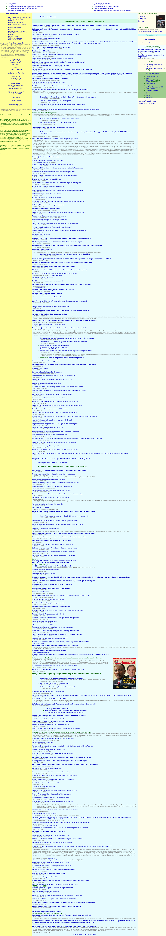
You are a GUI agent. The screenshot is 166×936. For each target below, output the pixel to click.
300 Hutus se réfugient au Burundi (43, 786)
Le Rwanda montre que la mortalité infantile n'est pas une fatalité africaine (59, 62)
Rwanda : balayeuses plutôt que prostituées (47, 446)
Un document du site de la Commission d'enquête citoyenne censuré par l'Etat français (64, 926)
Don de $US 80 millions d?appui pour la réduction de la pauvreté (54, 899)
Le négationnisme (14, 5)
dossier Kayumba (43, 162)
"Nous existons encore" (16, 92)
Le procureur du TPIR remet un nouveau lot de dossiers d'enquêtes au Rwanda (59, 390)
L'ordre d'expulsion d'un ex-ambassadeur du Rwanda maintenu (53, 552)
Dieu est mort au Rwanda (40, 508)
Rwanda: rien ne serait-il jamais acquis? (46, 208)
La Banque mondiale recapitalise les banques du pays (50, 862)
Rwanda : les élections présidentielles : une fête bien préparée (53, 172)
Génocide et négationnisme (42, 249)
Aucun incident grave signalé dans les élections (48, 186)
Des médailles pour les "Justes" (43, 277)
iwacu (148, 95)
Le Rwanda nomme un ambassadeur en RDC (48, 873)
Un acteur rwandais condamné (42, 742)
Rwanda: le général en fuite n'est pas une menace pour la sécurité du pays (57, 524)
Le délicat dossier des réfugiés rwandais (45, 783)
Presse (148, 82)
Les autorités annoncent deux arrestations (54, 345)
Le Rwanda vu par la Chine (155, 87)
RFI (147, 92)
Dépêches (149, 80)
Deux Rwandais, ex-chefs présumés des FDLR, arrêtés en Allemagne (55, 431)
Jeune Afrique (150, 83)
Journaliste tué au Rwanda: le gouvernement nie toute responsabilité (63, 342)
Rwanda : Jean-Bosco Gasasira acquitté (46, 38)
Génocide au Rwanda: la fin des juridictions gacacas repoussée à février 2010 (60, 642)
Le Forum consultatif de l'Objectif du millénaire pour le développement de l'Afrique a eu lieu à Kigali (65, 109)
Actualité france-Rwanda (40, 592)
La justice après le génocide (103, 8)
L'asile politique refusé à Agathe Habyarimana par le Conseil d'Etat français (59, 761)
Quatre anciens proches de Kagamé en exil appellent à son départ (62, 104)
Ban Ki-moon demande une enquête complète (48, 281)
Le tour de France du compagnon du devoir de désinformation (53, 738)
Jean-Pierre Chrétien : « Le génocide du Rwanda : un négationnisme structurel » (61, 238)
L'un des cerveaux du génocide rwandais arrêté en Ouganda (52, 772)
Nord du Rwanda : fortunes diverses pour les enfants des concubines (55, 34)
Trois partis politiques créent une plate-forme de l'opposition (52, 544)
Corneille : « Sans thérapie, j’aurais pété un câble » (49, 603)
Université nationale (15, 38)
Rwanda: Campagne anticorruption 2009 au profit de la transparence (55, 618)
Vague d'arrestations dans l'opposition (46, 361)
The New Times (151, 75)
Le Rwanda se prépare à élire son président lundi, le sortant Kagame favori (57, 190)
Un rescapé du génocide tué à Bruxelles (46, 911)
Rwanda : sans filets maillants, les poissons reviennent (50, 798)
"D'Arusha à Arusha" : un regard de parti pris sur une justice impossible (56, 631)
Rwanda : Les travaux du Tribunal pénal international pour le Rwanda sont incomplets (61, 822)
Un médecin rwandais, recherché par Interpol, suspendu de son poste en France (61, 757)
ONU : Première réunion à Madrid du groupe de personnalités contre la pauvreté (59, 270)
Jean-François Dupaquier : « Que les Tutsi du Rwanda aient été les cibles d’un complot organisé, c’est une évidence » (75, 25)
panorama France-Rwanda (147, 101)
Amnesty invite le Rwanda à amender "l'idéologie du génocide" (55, 139)
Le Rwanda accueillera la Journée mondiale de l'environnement (55, 548)
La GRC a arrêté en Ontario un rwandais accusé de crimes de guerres (56, 728)
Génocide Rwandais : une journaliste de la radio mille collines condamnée (57, 634)
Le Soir (148, 85)
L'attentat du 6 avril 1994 (16, 10)
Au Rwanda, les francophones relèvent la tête (47, 504)
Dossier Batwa (13, 36)
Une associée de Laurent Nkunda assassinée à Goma (58, 122)
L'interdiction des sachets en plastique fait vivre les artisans (52, 842)
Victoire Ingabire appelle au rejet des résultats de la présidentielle (54, 175)
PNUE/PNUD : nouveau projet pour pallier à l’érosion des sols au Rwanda (57, 55)
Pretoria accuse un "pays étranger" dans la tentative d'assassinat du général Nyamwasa (64, 320)
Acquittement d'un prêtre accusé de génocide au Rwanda (53, 721)
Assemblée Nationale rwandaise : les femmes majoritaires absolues (151, 50)
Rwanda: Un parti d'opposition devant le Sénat (48, 614)
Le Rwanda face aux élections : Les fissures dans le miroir (52, 486)
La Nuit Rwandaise (152, 73)
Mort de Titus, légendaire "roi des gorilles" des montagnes (51, 794)
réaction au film (16, 78)
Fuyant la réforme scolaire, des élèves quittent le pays (50, 835)
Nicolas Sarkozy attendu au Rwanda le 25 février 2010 (51, 540)
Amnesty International (15, 26)
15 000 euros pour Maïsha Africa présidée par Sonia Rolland (52, 753)
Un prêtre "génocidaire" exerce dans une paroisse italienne (53, 869)
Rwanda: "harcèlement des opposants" (45, 570)
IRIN (147, 78)
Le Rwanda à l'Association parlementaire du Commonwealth (52, 58)
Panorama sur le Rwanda (146, 103)
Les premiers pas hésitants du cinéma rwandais (48, 479)
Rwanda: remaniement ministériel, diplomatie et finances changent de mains (58, 669)
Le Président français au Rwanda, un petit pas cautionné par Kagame (55, 483)
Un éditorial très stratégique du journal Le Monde (50, 78)
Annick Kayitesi (16, 94)
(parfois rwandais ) (16, 62)
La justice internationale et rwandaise (150, 43)
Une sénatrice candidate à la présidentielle (46, 383)
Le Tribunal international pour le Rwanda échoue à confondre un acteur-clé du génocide (64, 704)
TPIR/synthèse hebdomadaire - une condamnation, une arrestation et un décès (61, 310)
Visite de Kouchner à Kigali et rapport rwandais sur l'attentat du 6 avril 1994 (57, 610)
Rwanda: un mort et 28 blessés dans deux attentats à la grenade (54, 442)
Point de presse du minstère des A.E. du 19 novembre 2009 (49, 719)
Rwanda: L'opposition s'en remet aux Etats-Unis (48, 398)
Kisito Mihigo (16, 97)
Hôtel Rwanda (16, 101)
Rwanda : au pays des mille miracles (44, 621)
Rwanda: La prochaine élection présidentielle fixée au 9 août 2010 (54, 790)
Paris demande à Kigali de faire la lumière (54, 349)
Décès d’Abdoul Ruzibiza (41, 51)
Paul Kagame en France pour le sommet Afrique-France (51, 409)
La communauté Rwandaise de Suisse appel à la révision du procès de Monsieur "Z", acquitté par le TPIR (70, 654)
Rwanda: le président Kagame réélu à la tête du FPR (50, 638)
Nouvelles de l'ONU (152, 76)
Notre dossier (15, 83)
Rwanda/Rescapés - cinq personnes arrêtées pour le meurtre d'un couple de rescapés (61, 595)
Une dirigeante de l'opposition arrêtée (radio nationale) (50, 497)
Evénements (16, 59)
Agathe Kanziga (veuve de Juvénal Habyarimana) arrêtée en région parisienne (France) (63, 533)
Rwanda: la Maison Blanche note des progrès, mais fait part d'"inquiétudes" (57, 168)
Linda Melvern (151, 89)
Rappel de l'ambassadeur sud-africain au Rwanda (49, 216)
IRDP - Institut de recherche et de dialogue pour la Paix (19, 18)
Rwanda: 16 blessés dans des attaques (45, 528)
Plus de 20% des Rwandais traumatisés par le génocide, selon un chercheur (60, 470)
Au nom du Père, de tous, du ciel (12, 43)
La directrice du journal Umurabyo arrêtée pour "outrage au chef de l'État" (65, 254)
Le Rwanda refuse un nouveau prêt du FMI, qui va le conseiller (53, 376)
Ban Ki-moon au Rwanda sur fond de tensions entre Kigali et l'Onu (54, 86)
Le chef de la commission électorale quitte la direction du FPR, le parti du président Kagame (63, 581)
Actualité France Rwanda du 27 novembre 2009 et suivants (61, 678)
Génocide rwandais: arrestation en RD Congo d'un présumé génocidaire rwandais (60, 828)
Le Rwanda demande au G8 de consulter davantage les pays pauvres (57, 839)
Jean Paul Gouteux (15, 69)
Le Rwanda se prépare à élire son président (47, 194)
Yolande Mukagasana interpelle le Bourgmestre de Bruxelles (52, 420)
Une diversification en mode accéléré (43, 625)
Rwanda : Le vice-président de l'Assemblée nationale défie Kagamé (55, 401)
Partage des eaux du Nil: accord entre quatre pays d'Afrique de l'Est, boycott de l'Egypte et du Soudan (67, 438)
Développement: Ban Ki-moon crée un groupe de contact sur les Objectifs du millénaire (64, 364)
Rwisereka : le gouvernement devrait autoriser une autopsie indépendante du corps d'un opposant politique (71, 259)
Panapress (149, 97)
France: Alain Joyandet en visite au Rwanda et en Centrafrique (53, 474)
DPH (10, 29)
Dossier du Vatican (14, 28)
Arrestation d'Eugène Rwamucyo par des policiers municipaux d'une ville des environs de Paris (64, 416)
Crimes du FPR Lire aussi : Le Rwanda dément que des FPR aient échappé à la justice (52, 859)
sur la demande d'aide (16, 85)
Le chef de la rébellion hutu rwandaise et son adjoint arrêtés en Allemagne (59, 715)
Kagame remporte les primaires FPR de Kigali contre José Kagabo (54, 424)
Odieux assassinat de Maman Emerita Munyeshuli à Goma (60, 119)
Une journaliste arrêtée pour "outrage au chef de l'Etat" (50, 307)
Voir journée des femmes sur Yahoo (10, 154)
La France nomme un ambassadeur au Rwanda (49, 650)
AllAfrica (148, 94)
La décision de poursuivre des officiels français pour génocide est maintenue (60, 880)
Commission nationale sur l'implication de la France (25, 7)
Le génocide (12, 3)
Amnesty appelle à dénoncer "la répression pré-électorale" (52, 227)
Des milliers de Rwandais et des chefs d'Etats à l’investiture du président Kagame (68, 97)
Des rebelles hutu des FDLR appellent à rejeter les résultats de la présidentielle (59, 231)
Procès (15, 68)
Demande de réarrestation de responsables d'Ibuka (49, 435)
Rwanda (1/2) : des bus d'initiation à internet (47, 157)
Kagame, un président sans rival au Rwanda (47, 197)
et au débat (16, 80)
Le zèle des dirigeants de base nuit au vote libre (48, 82)
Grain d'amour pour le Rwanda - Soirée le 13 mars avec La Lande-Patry (64, 516)
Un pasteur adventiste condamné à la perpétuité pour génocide (53, 555)
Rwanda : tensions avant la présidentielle (47, 293)
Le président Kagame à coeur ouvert (44, 813)
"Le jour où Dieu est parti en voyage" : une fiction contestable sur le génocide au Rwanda (62, 746)
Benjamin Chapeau (15, 104)
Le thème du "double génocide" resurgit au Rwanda (51, 588)
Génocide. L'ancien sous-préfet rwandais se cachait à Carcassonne (55, 223)
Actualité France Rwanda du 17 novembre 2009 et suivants (53, 699)
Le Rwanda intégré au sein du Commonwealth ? (48, 691)
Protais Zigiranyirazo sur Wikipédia (56, 709)
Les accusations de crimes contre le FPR (108, 7)
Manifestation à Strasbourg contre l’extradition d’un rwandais (52, 801)
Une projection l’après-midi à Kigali (44, 573)
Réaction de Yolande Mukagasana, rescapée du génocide (65, 710)
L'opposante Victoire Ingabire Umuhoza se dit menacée (52, 584)
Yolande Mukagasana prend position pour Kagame (49, 220)
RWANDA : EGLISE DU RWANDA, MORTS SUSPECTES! (52, 379)
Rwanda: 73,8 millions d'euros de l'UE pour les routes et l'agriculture (55, 449)
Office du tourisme (14, 40)
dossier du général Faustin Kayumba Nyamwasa (66, 358)
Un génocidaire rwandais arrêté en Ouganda (47, 768)
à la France (16, 87)
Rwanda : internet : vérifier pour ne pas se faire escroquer (51, 866)
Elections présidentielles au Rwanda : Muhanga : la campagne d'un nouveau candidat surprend (67, 245)
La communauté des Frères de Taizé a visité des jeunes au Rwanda (55, 810)
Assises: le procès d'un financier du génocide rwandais (50, 725)
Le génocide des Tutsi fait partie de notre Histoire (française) (61, 458)
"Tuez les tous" (16, 76)
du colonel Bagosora (16, 88)
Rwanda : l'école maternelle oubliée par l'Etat (47, 427)
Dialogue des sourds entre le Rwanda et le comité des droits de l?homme (57, 895)
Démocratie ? (98, 5)
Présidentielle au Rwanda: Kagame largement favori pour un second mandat (58, 201)
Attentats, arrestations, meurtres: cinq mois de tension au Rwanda (54, 273)
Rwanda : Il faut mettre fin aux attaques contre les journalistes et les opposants (67, 338)
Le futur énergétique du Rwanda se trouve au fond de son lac (53, 164)
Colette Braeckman (152, 90)
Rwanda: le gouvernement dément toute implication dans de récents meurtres (58, 212)
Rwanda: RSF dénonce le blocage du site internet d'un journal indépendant (57, 387)
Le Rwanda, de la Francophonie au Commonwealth (57, 687)
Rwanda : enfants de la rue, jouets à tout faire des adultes (53, 290)
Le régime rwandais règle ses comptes (53, 347)
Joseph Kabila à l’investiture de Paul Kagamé (55, 101)
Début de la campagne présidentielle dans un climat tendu (53, 266)
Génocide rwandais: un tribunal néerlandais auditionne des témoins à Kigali (57, 494)
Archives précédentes (48, 17)
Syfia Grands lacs (150, 39)
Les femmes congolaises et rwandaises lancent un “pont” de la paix (55, 521)
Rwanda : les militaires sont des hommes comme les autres (52, 627)
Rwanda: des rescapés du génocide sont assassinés (51, 606)
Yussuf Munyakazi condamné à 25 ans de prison (48, 324)
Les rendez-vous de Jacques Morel (150, 31)
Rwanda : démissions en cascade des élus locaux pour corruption (54, 666)
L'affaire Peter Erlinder (40, 368)
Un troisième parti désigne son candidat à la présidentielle (52, 394)
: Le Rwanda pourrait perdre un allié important (54, 775)
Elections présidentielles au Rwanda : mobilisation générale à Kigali (57, 242)
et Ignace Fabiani (16, 106)
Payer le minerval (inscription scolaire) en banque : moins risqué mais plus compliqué (63, 511)
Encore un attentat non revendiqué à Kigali (46, 179)
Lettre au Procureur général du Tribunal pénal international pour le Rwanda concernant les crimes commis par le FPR (72, 846)
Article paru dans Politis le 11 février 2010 (53, 463)
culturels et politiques (16, 61)
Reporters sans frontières (17, 24)
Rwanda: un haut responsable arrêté (44, 877)
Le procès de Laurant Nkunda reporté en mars (48, 599)
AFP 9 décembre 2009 (39, 643)
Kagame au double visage (41, 234)
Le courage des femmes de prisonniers (45, 891)
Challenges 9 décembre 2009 (41, 652)
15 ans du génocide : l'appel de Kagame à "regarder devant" (52, 888)
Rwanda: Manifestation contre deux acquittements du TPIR (65, 712)
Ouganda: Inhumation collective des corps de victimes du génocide (55, 884)
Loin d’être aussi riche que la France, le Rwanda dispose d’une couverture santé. (59, 301)
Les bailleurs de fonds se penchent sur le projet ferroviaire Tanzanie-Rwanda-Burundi (63, 902)
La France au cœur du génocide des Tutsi (142, 19)
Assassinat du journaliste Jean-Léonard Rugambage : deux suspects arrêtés (66, 351)
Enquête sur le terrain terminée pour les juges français (50, 66)
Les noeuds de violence (102, 3)
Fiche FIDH (12, 21)
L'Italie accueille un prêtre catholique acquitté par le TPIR (51, 490)
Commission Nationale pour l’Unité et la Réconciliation (112, 10)
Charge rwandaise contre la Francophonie (54, 683)
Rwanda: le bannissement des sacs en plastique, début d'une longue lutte (57, 405)
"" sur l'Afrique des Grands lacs (53, 127)
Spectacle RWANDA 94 (154, 68)
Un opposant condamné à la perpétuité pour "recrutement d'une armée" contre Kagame (62, 69)
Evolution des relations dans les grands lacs (48, 831)
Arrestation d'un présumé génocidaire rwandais (49, 314)
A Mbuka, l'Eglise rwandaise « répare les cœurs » (49, 205)
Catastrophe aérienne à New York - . (62, 915)
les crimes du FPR (52, 825)
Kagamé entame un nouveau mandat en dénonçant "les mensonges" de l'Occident (60, 89)
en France (15, 64)
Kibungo (60, 537)
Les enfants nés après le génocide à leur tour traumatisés (53, 779)
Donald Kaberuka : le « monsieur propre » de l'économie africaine (54, 412)
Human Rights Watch (15, 22)
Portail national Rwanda (16, 31)
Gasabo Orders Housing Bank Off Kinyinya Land (48, 750)
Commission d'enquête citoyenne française (22, 8)
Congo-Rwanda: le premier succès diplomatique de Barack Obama (56, 906)
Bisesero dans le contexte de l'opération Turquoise (53, 566)
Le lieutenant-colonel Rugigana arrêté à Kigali (47, 160)
